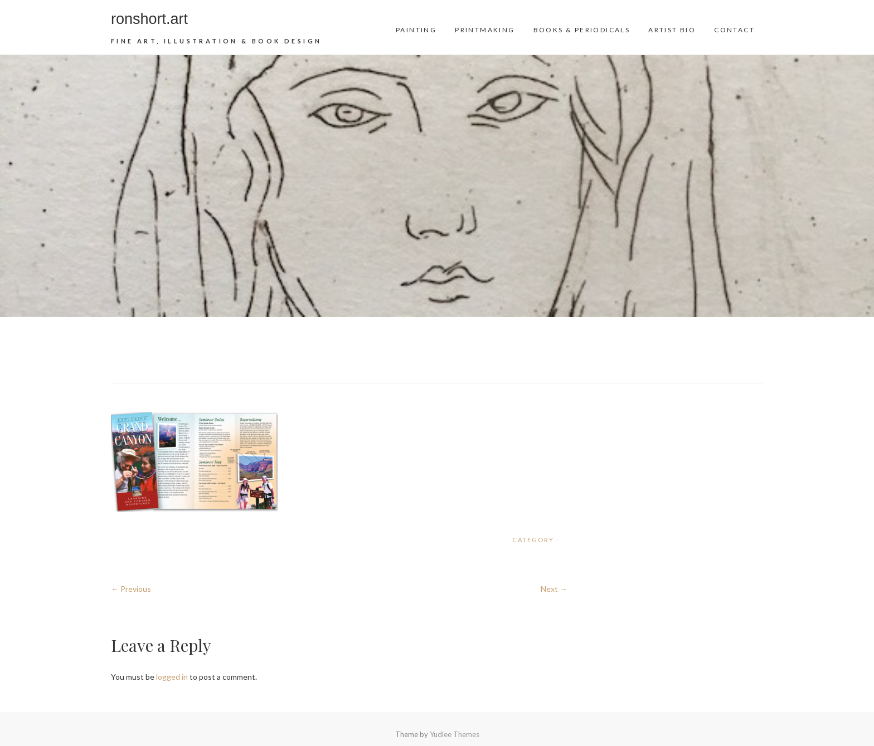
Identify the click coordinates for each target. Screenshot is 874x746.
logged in (172, 676)
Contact (734, 30)
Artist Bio (672, 30)
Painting (416, 30)
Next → (554, 588)
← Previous (131, 588)
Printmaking (484, 30)
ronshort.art (149, 19)
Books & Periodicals (581, 30)
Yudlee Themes (454, 734)
